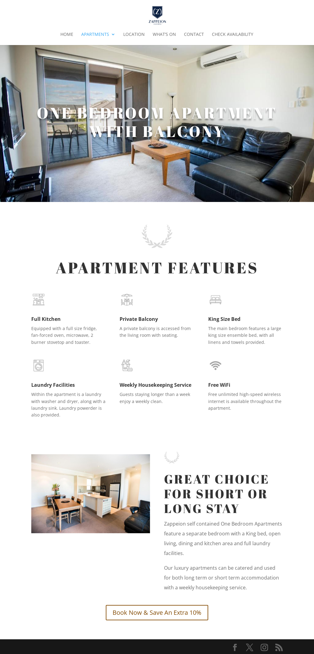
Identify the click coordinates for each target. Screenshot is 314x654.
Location (134, 34)
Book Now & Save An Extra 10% (157, 612)
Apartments (95, 34)
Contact (194, 34)
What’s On (164, 34)
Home (66, 34)
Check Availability (232, 34)
